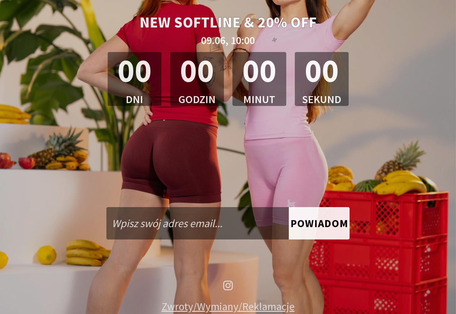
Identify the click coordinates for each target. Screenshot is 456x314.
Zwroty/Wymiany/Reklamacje (228, 306)
